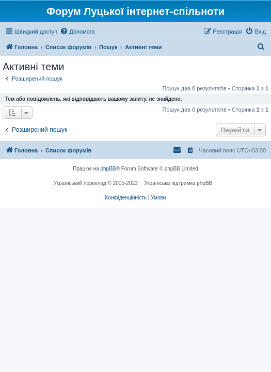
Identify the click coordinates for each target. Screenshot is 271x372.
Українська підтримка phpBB (178, 183)
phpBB (108, 169)
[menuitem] (77, 31)
